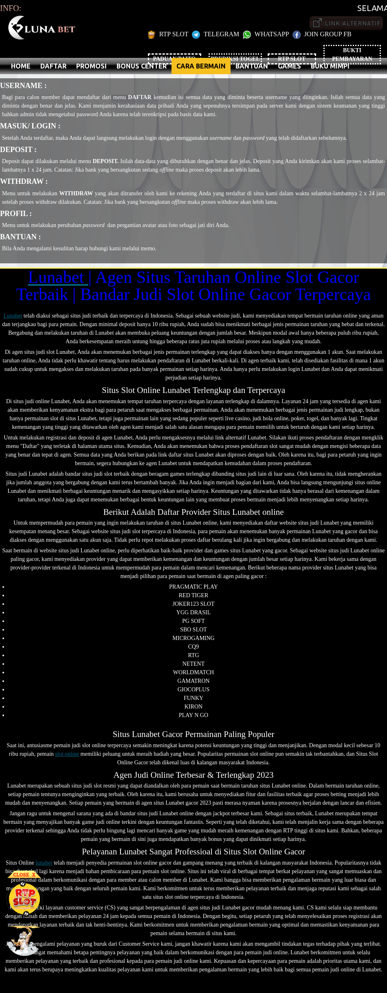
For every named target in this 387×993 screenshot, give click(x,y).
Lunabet (12, 316)
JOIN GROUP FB (322, 34)
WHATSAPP (266, 34)
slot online (67, 754)
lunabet (43, 863)
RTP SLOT (169, 34)
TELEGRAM (216, 34)
